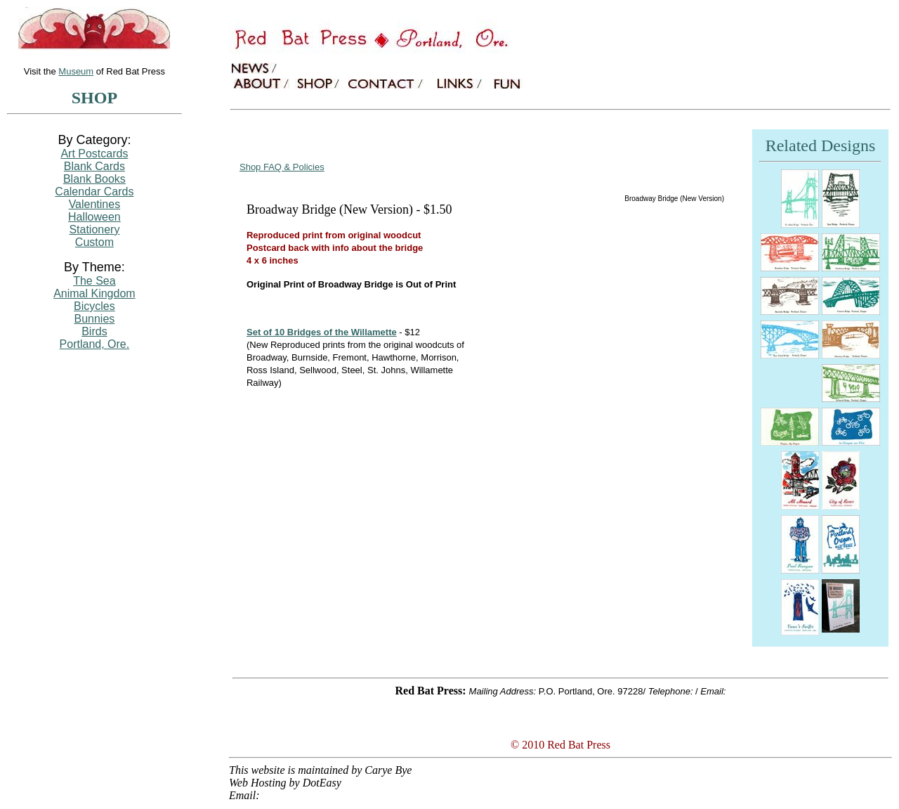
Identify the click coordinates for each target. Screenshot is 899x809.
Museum (75, 71)
